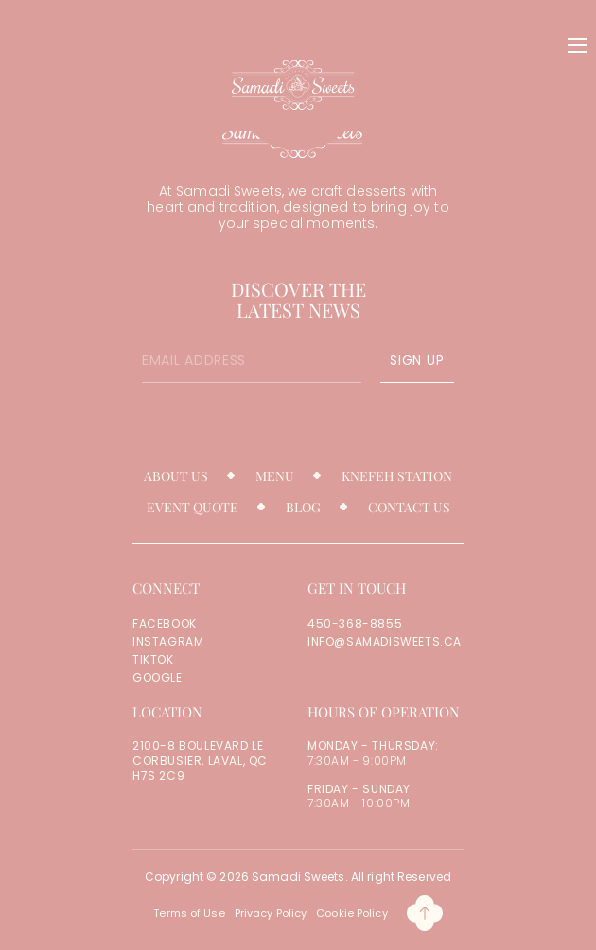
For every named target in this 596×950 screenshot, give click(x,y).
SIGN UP (417, 360)
